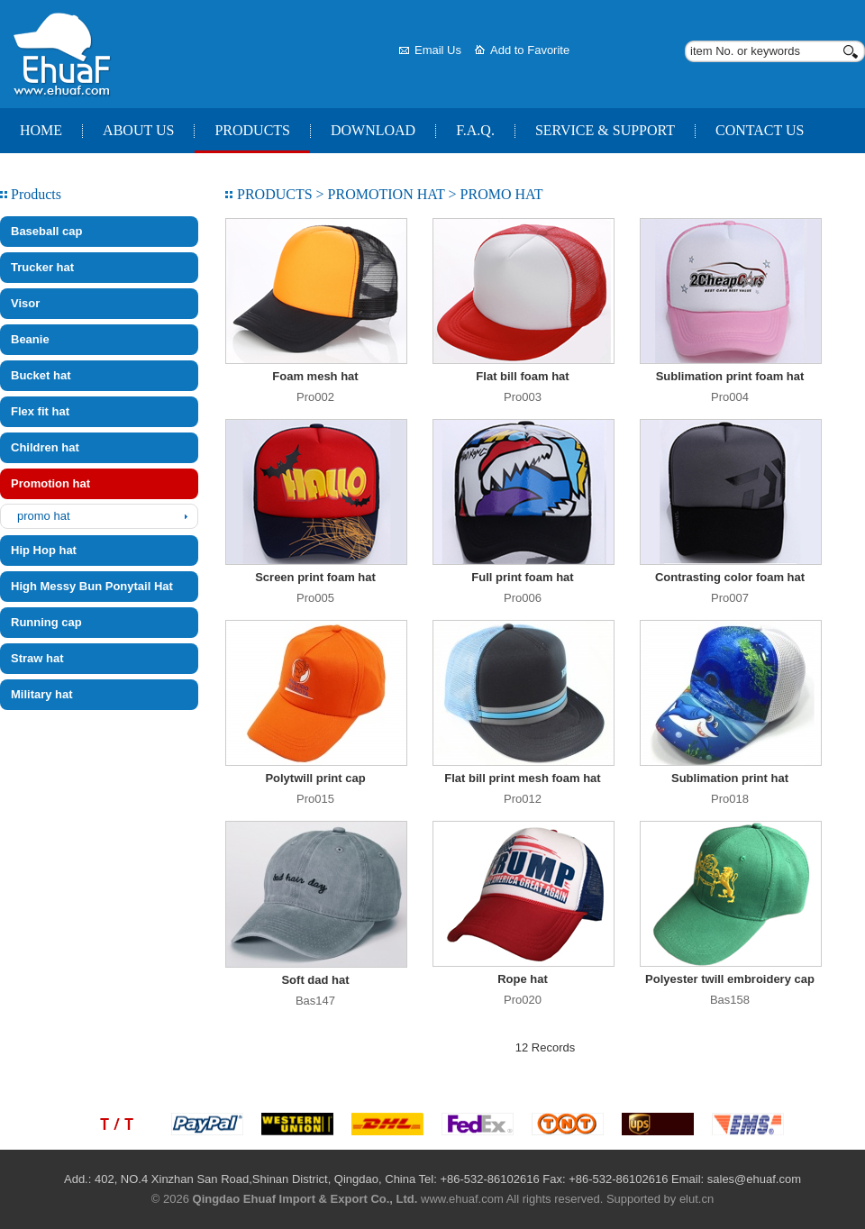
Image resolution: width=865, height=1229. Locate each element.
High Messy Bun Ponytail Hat (92, 586)
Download (373, 130)
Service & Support (605, 130)
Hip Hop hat (44, 550)
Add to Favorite (529, 50)
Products (252, 130)
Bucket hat (40, 375)
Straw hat (37, 658)
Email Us (437, 50)
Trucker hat (42, 267)
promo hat (43, 516)
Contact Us (759, 130)
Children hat (45, 447)
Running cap (46, 622)
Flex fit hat (40, 411)
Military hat (42, 694)
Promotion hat (50, 483)
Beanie (30, 339)
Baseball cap (47, 231)
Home (41, 130)
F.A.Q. (475, 130)
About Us (138, 130)
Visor (25, 303)
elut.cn (696, 1199)
